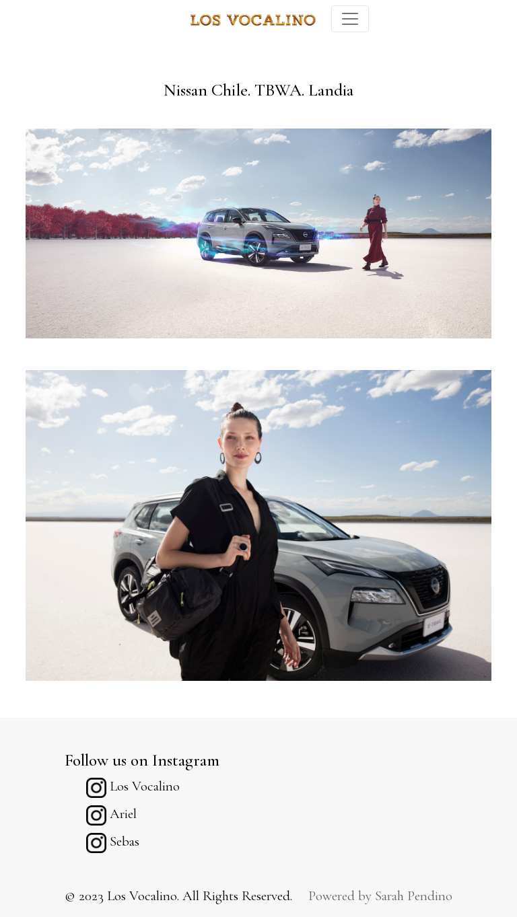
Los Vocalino (133, 786)
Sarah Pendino (413, 895)
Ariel (111, 813)
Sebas (112, 841)
